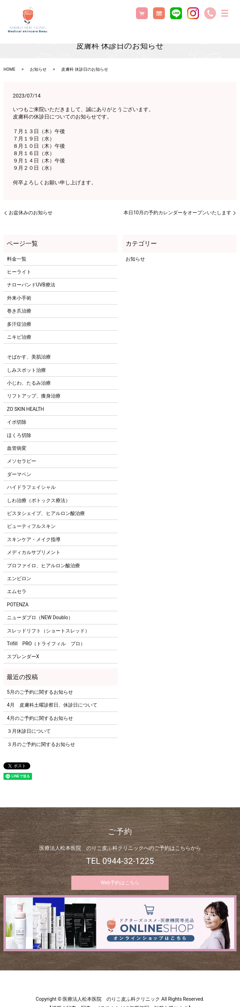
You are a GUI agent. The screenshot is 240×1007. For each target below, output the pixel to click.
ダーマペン (19, 474)
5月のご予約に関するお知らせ (40, 692)
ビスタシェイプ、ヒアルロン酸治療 (46, 513)
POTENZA (18, 604)
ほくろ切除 (19, 435)
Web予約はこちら (120, 882)
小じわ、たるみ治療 (29, 383)
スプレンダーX (23, 656)
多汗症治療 (19, 324)
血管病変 (16, 448)
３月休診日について (29, 731)
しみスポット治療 (26, 370)
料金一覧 (16, 259)
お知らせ (38, 69)
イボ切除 (16, 422)
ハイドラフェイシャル (31, 487)
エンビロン (19, 578)
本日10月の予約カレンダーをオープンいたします (177, 212)
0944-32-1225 (128, 861)
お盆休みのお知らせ (31, 212)
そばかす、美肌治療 (29, 357)
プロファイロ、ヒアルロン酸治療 (43, 565)
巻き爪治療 (19, 311)
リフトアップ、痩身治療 (34, 396)
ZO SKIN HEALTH (25, 409)
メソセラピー (21, 461)
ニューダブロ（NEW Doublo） (40, 617)
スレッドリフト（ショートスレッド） (48, 630)
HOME (9, 69)
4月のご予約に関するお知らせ (40, 718)
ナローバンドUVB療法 (31, 284)
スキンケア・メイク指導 (34, 539)
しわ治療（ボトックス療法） (38, 500)
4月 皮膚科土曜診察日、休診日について (52, 705)
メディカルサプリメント (34, 552)
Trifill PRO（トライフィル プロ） (46, 643)
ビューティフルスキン (31, 526)
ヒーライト (19, 272)
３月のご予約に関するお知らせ (41, 744)
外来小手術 (19, 298)
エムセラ (16, 591)
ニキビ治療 (19, 337)
